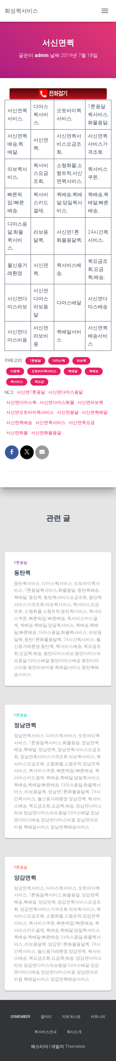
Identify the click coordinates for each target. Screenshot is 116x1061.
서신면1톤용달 (31, 392)
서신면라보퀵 (90, 402)
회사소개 (74, 1032)
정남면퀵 (25, 725)
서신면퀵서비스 (50, 422)
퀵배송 (93, 371)
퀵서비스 (17, 381)
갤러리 (46, 1017)
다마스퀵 (59, 360)
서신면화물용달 (46, 432)
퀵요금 (39, 381)
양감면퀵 (25, 877)
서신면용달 (68, 412)
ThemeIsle (75, 1046)
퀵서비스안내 (45, 1032)
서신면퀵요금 (82, 422)
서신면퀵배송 (19, 422)
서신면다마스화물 (57, 402)
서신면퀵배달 (95, 412)
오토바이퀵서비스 (44, 371)
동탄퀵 (22, 572)
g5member (20, 1017)
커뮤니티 (98, 1017)
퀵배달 (72, 371)
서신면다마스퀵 (21, 402)
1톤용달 (35, 360)
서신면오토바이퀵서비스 (30, 412)
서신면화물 (17, 432)
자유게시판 (71, 1017)
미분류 (15, 371)
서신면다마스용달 (65, 392)
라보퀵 (81, 360)
